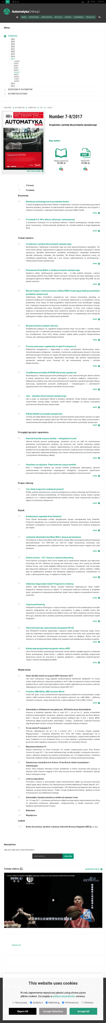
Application (49, 17)
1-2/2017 (17, 61)
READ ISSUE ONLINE (34, 171)
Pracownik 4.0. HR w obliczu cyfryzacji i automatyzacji (50, 219)
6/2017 (16, 70)
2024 (13, 41)
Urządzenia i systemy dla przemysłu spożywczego (48, 244)
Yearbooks (12, 36)
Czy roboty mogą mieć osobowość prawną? (45, 489)
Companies (79, 17)
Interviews (36, 17)
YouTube (21, 868)
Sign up (101, 1)
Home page (20, 17)
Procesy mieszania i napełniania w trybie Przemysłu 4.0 (51, 346)
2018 (13, 56)
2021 (13, 49)
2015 (13, 86)
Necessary (20, 1002)
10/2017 (16, 76)
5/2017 (16, 68)
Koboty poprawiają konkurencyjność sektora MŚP (48, 648)
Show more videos (92, 869)
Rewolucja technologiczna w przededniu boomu (47, 201)
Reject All (22, 1011)
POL (3, 2)
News (27, 17)
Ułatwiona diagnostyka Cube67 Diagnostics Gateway (49, 583)
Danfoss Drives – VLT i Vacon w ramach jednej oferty (49, 557)
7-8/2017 (17, 72)
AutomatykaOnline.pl (21, 11)
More (95, 212)
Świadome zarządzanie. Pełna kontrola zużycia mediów (51, 464)
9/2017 (16, 74)
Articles (60, 17)
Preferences (70, 1002)
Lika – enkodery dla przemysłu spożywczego (46, 396)
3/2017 (16, 63)
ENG (7, 2)
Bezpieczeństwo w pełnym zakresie (42, 325)
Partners (87, 1002)
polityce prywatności (64, 996)
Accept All (83, 1011)
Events (69, 17)
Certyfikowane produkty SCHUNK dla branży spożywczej (51, 372)
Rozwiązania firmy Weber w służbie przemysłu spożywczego (53, 270)
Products (90, 17)
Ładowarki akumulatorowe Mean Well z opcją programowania (53, 537)
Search (99, 17)
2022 (13, 46)
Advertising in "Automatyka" (20, 89)
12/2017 (16, 81)
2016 (13, 83)
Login (92, 1)
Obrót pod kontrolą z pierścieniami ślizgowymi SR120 (50, 627)
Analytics (36, 1002)
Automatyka (19, 107)
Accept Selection (53, 1011)
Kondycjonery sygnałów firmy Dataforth (43, 516)
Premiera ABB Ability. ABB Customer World (45, 691)
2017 (13, 59)
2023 (13, 44)
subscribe (68, 856)
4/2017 (16, 65)
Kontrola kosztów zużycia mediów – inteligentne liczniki (51, 438)
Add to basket (61, 168)
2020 (13, 51)
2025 (13, 39)
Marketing (52, 1002)
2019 (13, 54)
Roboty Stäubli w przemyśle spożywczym (44, 413)
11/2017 (16, 79)
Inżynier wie (16, 945)
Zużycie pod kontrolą (35, 604)
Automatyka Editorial (17, 93)
